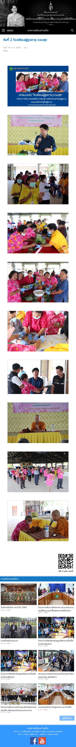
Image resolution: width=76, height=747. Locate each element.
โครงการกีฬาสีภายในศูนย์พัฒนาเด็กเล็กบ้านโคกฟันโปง (55, 642)
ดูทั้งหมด (67, 718)
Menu (7, 30)
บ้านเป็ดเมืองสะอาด (9, 640)
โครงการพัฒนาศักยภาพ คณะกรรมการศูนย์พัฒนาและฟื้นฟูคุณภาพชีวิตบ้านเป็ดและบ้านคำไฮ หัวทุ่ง (56, 610)
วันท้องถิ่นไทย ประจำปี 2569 (14, 607)
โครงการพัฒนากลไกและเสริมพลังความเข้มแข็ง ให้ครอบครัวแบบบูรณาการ (19, 708)
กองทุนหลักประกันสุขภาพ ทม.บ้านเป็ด (55, 707)
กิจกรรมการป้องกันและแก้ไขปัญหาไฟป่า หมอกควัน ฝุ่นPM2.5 (56, 675)
